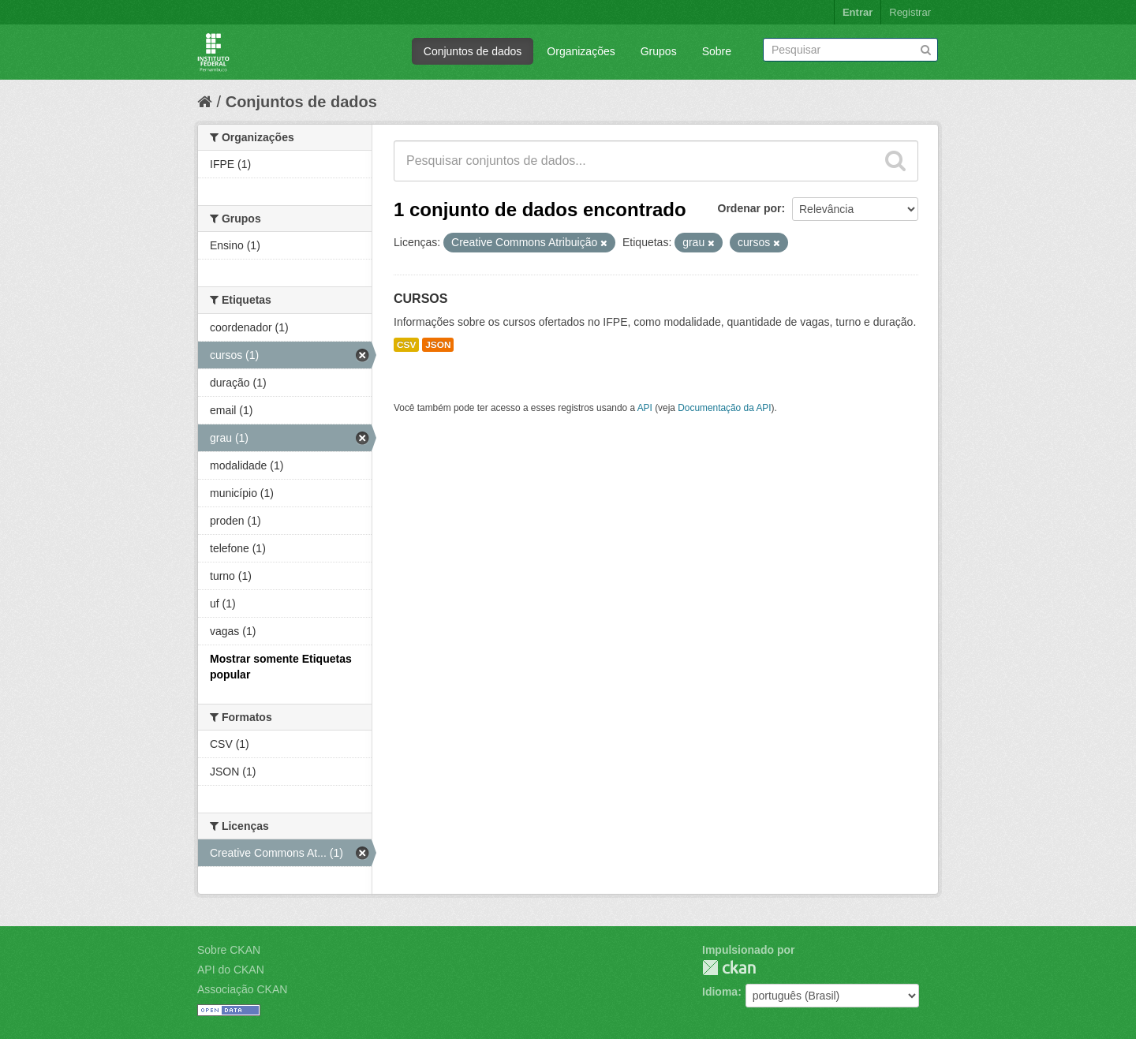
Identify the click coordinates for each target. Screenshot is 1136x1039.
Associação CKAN (242, 989)
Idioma (720, 991)
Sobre (716, 51)
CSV (406, 344)
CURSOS (420, 298)
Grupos (659, 51)
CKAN (729, 967)
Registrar (910, 12)
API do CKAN (230, 969)
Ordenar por (750, 208)
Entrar (858, 12)
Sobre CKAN (228, 950)
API (644, 407)
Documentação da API (724, 407)
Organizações (581, 51)
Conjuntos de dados (473, 51)
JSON (437, 344)
